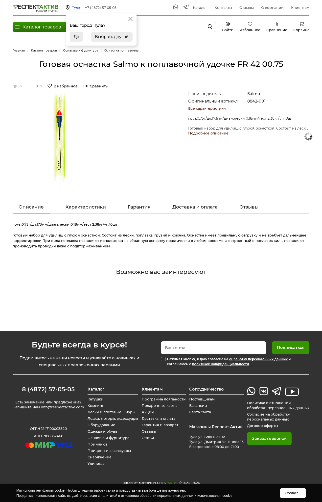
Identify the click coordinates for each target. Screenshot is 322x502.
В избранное (66, 86)
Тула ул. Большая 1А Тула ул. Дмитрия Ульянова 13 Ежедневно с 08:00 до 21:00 (216, 442)
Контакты (223, 7)
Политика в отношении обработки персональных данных (278, 405)
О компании (272, 7)
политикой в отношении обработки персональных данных (147, 496)
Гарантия (139, 207)
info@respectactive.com (62, 407)
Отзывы (246, 7)
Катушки (95, 399)
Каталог (200, 7)
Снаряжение (100, 457)
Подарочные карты (159, 405)
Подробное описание (208, 133)
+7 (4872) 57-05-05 (100, 7)
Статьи (148, 438)
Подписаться (290, 347)
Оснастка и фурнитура (108, 438)
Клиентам (300, 7)
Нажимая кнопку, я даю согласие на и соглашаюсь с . (229, 361)
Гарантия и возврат (160, 425)
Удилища (96, 463)
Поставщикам (202, 399)
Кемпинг (96, 405)
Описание (31, 207)
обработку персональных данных (258, 359)
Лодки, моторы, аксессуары (113, 418)
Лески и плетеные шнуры (111, 412)
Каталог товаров (42, 27)
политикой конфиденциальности (220, 364)
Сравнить (99, 86)
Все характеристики (207, 108)
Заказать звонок (269, 438)
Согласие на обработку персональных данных (268, 417)
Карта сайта (200, 412)
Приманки (97, 444)
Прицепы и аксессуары (109, 451)
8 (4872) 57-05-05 (48, 389)
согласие (90, 496)
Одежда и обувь (102, 431)
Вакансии (198, 405)
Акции (148, 412)
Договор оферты (262, 425)
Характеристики (86, 207)
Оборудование (101, 425)
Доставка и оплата (195, 207)
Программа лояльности (164, 399)
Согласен (292, 493)
